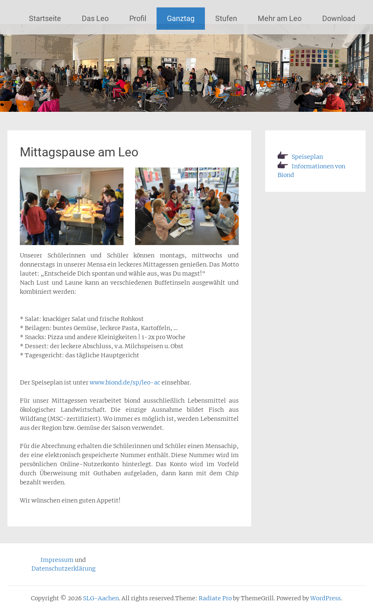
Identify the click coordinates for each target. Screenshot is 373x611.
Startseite (45, 18)
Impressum (57, 560)
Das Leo (95, 18)
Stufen (226, 18)
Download (338, 18)
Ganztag (181, 18)
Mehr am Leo (280, 18)
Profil (137, 18)
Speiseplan (300, 156)
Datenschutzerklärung (63, 568)
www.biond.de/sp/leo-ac (125, 382)
